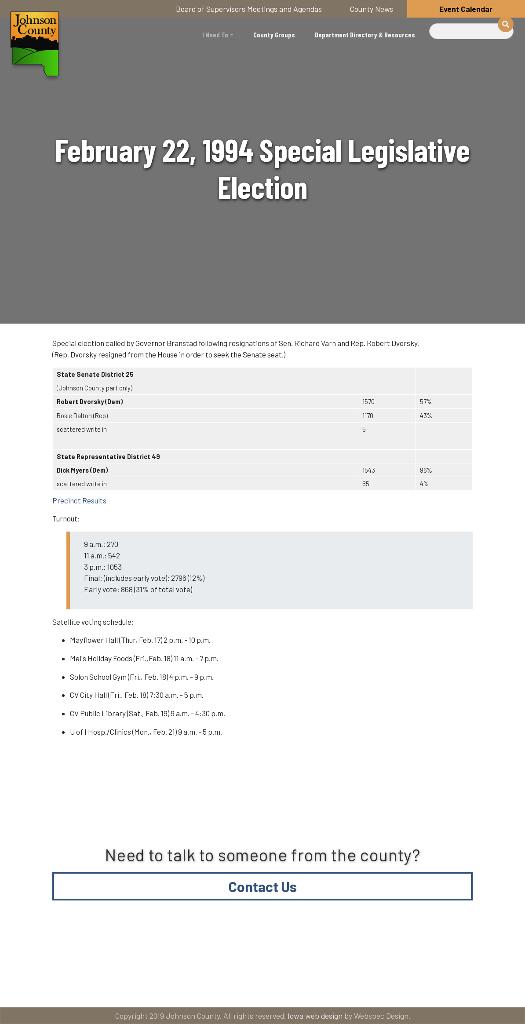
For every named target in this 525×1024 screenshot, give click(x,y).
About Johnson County (207, 954)
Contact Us (263, 886)
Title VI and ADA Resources (71, 954)
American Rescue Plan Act (70, 989)
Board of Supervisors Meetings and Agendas (249, 9)
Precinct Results (79, 500)
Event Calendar (465, 9)
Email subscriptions (414, 954)
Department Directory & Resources (365, 34)
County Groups (274, 34)
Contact (313, 954)
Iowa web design (315, 1015)
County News (371, 9)
